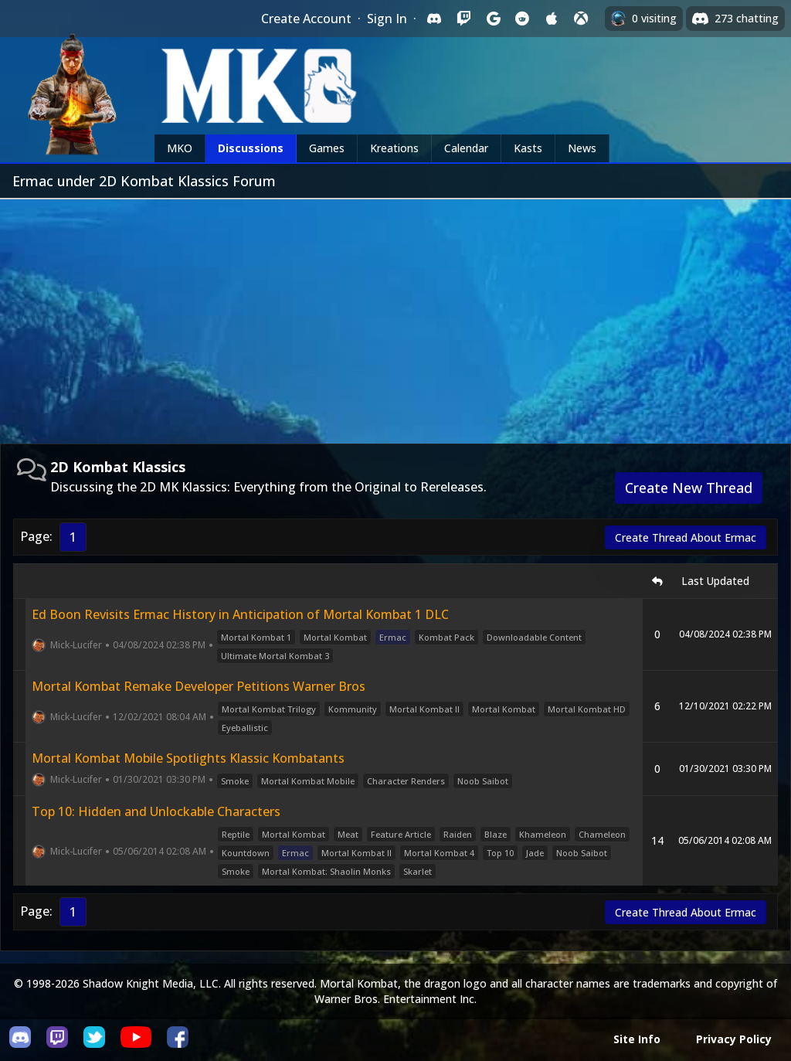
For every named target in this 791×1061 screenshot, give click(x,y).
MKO (179, 148)
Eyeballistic (245, 727)
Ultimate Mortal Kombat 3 (275, 655)
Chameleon (602, 834)
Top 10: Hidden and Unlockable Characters (156, 811)
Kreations (394, 148)
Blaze (495, 834)
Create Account (306, 18)
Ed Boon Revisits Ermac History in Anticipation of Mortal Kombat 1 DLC (240, 614)
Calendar (466, 148)
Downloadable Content (534, 637)
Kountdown (246, 853)
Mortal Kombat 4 (439, 853)
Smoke (235, 781)
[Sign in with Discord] (434, 18)
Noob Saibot (482, 781)
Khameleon (542, 834)
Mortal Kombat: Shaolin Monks (326, 871)
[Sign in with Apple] (551, 18)
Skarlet (417, 871)
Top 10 (500, 853)
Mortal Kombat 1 (256, 637)
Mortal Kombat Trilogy (269, 709)
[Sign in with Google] (492, 18)
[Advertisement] (395, 315)
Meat (348, 834)
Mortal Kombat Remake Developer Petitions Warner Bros (198, 686)
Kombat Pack (446, 637)
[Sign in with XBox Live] (580, 18)
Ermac (392, 637)
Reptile (236, 834)
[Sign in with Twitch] (463, 18)
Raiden (457, 834)
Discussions (250, 148)
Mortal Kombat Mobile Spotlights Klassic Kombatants (188, 758)
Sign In (387, 18)
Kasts (528, 148)
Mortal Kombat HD (587, 709)
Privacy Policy (734, 1039)
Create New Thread (688, 487)
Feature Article (401, 834)
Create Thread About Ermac (685, 537)
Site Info (636, 1039)
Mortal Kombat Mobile (308, 781)
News (582, 148)
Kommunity (352, 709)
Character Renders (406, 781)
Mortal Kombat (335, 637)
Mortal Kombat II (424, 709)
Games (327, 148)
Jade (535, 853)
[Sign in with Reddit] (522, 18)
